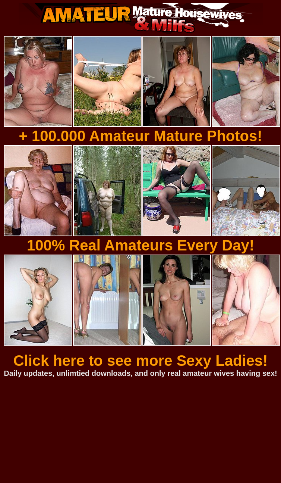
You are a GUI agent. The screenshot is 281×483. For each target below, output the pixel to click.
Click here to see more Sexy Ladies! (140, 360)
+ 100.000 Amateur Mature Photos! (140, 136)
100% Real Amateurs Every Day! (140, 245)
